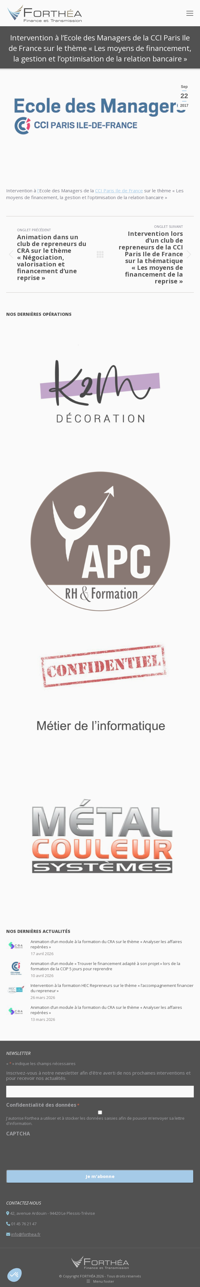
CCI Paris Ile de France (119, 190)
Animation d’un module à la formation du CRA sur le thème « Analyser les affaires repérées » (106, 944)
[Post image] (16, 946)
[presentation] (53, 1151)
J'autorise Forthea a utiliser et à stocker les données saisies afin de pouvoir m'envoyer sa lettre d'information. (95, 1120)
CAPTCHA (18, 1133)
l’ (38, 190)
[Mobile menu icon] (190, 13)
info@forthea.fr (25, 1234)
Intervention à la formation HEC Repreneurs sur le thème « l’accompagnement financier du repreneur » (112, 988)
